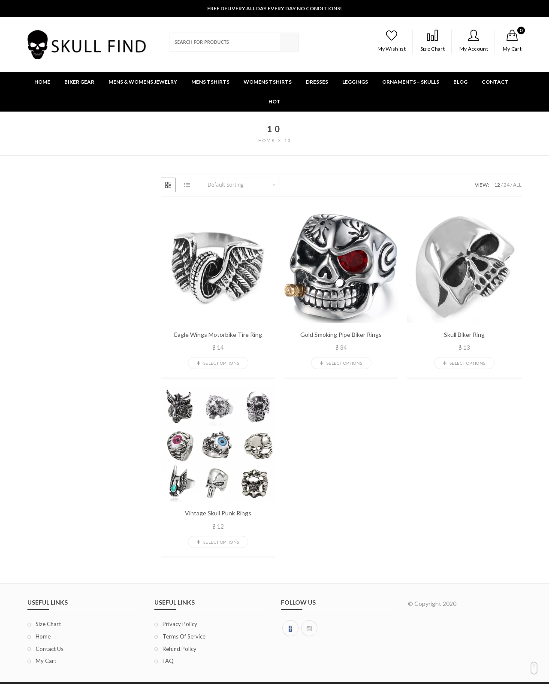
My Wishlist (391, 40)
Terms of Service (184, 636)
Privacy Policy (180, 623)
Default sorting (226, 184)
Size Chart (432, 40)
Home (43, 636)
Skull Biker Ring (464, 334)
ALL (517, 185)
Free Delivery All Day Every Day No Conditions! (274, 8)
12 (497, 185)
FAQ (168, 660)
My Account (473, 40)
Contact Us (49, 648)
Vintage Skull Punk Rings (218, 513)
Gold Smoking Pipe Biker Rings (341, 334)
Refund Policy (179, 648)
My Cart (46, 660)
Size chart (48, 623)
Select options (218, 363)
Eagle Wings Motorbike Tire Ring (218, 334)
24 (507, 185)
